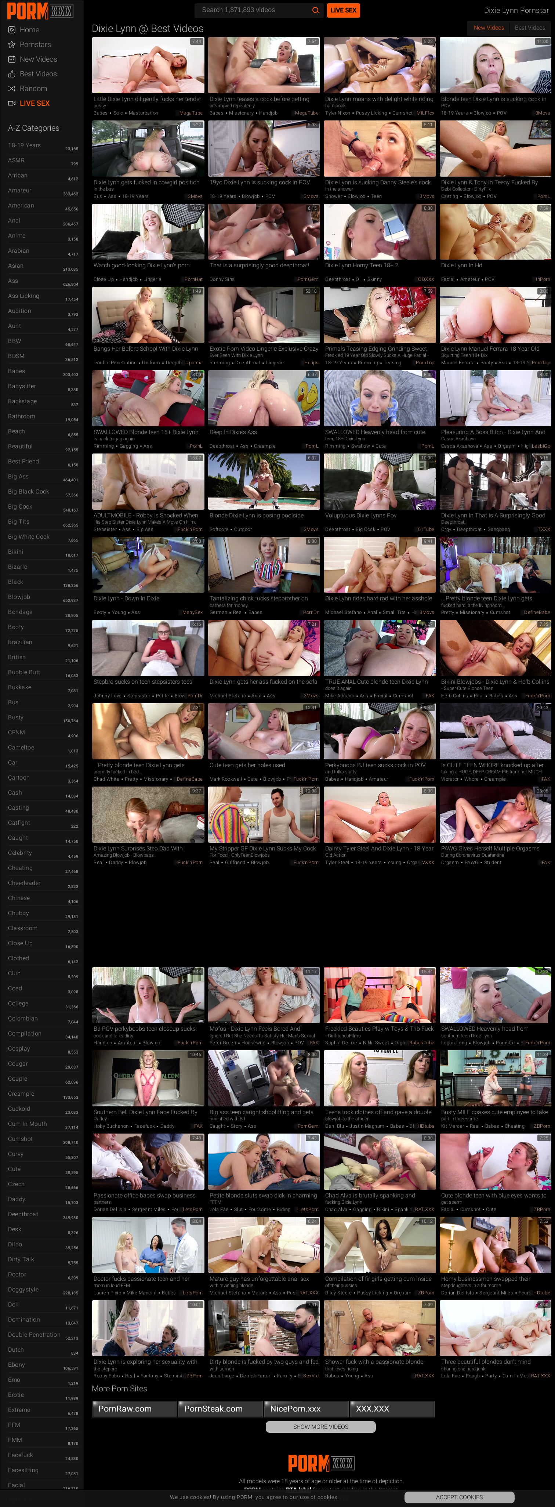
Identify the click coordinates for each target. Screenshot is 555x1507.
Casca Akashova (460, 446)
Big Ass (18, 476)
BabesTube (422, 1042)
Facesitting (23, 1470)
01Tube (426, 529)
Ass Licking (24, 295)
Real (238, 612)
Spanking (404, 1209)
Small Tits (394, 612)
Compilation (25, 1033)
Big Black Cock (28, 491)
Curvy (16, 1153)
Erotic (16, 1394)
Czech (16, 1184)
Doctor (17, 1274)
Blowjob (19, 596)
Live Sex (35, 103)
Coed (15, 988)
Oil (359, 279)
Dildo (15, 1244)
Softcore (220, 529)
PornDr (311, 612)
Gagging (128, 446)
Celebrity (20, 852)
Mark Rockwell (226, 779)
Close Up (20, 943)
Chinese (19, 898)
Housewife (253, 1042)
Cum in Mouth (27, 1123)
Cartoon (19, 777)
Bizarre (18, 566)
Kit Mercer (453, 1126)
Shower (334, 196)
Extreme (19, 1409)
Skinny (374, 279)
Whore (471, 779)
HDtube (426, 1126)
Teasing (392, 362)
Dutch (16, 1349)
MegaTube (191, 113)
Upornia (194, 362)
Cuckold (19, 1108)
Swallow (360, 446)
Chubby (18, 913)
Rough (472, 1375)
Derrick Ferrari (256, 1375)
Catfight (19, 822)
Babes (16, 371)
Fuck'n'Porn (190, 529)
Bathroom (21, 416)
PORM (45, 11)
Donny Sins (222, 279)
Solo (118, 113)
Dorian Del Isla (111, 1209)
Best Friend (23, 461)
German (219, 612)
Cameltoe (21, 747)
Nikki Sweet (376, 1042)
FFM (14, 1424)
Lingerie (152, 279)
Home (29, 29)
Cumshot (20, 1138)
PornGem (308, 279)
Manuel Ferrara (458, 362)
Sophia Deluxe (342, 1042)
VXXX (428, 862)
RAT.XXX (425, 1209)
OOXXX (426, 279)
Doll (13, 1304)
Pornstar (505, 1042)
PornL (544, 196)
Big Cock (20, 506)
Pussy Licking (371, 113)
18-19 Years (24, 145)
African (18, 175)
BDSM (16, 356)
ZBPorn (542, 1126)
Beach (16, 431)
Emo (14, 1379)
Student (492, 862)
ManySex (192, 612)
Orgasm (507, 446)
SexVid (311, 1375)
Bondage (20, 611)
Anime (17, 235)
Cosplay (19, 1048)
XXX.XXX (392, 1410)
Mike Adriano (340, 695)
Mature (259, 1292)
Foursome (182, 1209)
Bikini (15, 551)
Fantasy (149, 1375)
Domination (24, 1319)
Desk (14, 1229)
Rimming (220, 362)
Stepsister (106, 529)
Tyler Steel (338, 862)
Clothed (18, 958)
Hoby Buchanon (112, 1126)
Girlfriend (235, 862)
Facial (16, 1485)
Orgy (447, 529)
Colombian (23, 1018)
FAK (430, 695)
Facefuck (20, 1455)
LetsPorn (193, 1209)
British (17, 657)
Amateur (20, 190)
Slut (238, 1209)
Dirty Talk (21, 1259)
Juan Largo (223, 1375)
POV (501, 113)
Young (118, 612)
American (21, 205)
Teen (376, 196)
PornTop (425, 362)
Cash (15, 792)
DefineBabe (537, 612)
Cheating (20, 867)
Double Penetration (34, 1334)
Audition (19, 310)
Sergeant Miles (149, 1209)
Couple (17, 1078)
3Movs (543, 113)
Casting (18, 807)
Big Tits (18, 521)
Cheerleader (24, 882)
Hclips (311, 362)
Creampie (21, 1093)
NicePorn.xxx (306, 1410)
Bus (13, 702)
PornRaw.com (134, 1410)
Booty (16, 627)
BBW (14, 340)
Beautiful (20, 446)
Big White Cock (29, 536)
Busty (16, 717)
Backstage (22, 401)
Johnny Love (108, 695)
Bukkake (20, 687)
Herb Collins (455, 695)
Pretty (448, 612)
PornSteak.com (220, 1410)
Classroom (23, 928)
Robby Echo (107, 1375)
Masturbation (143, 113)
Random (33, 88)
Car (13, 762)
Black (15, 581)
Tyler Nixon (338, 113)
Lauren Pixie (108, 1292)
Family (285, 1375)
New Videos (38, 59)
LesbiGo (541, 446)
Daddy (17, 1199)
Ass (13, 280)
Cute (14, 1169)
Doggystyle (23, 1289)
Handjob (268, 113)
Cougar (18, 1063)
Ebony (16, 1364)
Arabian (19, 250)
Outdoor (242, 529)
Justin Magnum (367, 1126)
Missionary (241, 113)
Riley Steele (339, 1292)
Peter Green (223, 1042)
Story (236, 1126)
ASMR (16, 160)
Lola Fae (220, 1209)
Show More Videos (320, 1426)
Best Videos (38, 73)
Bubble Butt (24, 672)
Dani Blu (335, 1126)
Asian (16, 265)
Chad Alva (337, 1209)
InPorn (543, 279)
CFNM (16, 732)
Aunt (14, 325)
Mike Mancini (142, 1292)
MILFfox (426, 113)
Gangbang (498, 529)
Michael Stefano (344, 612)
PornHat (194, 279)
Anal (14, 220)
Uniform (151, 362)
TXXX (544, 529)
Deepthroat (23, 1214)
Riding (283, 1209)
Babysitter (22, 386)
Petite (162, 695)
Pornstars (35, 44)
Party (491, 1375)
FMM (15, 1439)
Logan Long (455, 1042)
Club (14, 973)
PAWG (471, 862)
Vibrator (450, 779)
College (18, 1003)
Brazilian (20, 642)
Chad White (107, 779)
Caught (18, 837)
